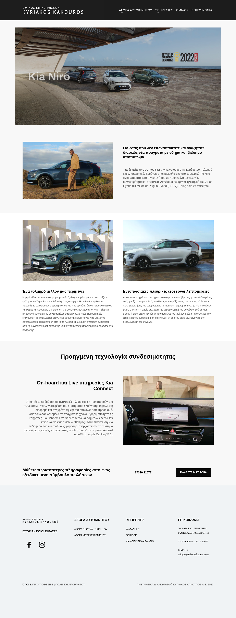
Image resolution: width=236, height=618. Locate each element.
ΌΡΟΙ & (38, 584)
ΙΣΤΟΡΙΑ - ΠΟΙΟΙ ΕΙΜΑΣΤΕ (40, 531)
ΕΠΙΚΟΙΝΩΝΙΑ (189, 520)
